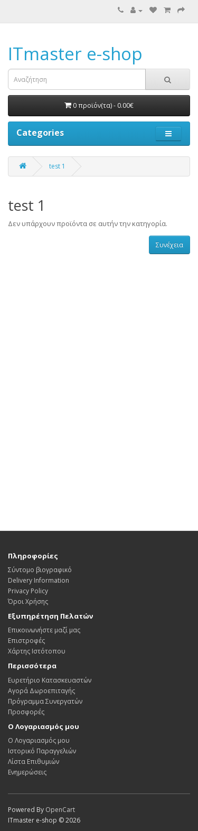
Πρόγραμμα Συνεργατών (45, 701)
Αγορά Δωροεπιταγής (41, 690)
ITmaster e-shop (75, 54)
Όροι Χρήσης (28, 601)
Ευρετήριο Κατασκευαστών (49, 680)
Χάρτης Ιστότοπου (36, 651)
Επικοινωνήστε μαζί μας (44, 629)
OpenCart (60, 809)
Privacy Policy (28, 590)
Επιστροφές (26, 640)
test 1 (57, 166)
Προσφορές (26, 711)
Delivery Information (38, 580)
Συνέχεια (169, 244)
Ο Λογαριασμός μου (39, 740)
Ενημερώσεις (27, 772)
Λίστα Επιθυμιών (33, 761)
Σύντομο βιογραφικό (40, 569)
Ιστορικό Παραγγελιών (42, 750)
